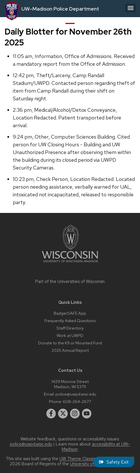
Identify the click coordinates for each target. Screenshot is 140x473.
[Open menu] (130, 8)
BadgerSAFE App (70, 313)
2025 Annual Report (70, 350)
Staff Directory (70, 328)
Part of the (70, 281)
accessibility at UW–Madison (96, 446)
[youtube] (87, 413)
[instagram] (75, 413)
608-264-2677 (77, 401)
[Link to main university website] (70, 263)
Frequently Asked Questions (70, 320)
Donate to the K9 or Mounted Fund (70, 343)
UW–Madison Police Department (60, 8)
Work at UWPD (70, 335)
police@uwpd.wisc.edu (75, 394)
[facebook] (51, 413)
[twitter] (63, 413)
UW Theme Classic (77, 459)
